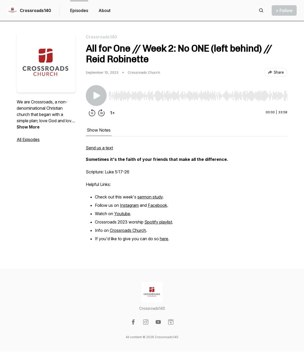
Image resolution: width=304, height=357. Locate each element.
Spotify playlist (158, 222)
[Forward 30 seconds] (101, 112)
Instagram (129, 205)
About (105, 10)
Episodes (79, 10)
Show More (28, 127)
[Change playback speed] (112, 112)
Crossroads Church (128, 230)
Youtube (122, 213)
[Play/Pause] (96, 95)
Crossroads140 (35, 10)
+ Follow (284, 10)
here (164, 238)
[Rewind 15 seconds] (92, 112)
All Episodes (28, 139)
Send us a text (99, 147)
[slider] (198, 95)
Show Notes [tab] (99, 130)
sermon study (150, 197)
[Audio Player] (198, 94)
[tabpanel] (186, 196)
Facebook (157, 205)
